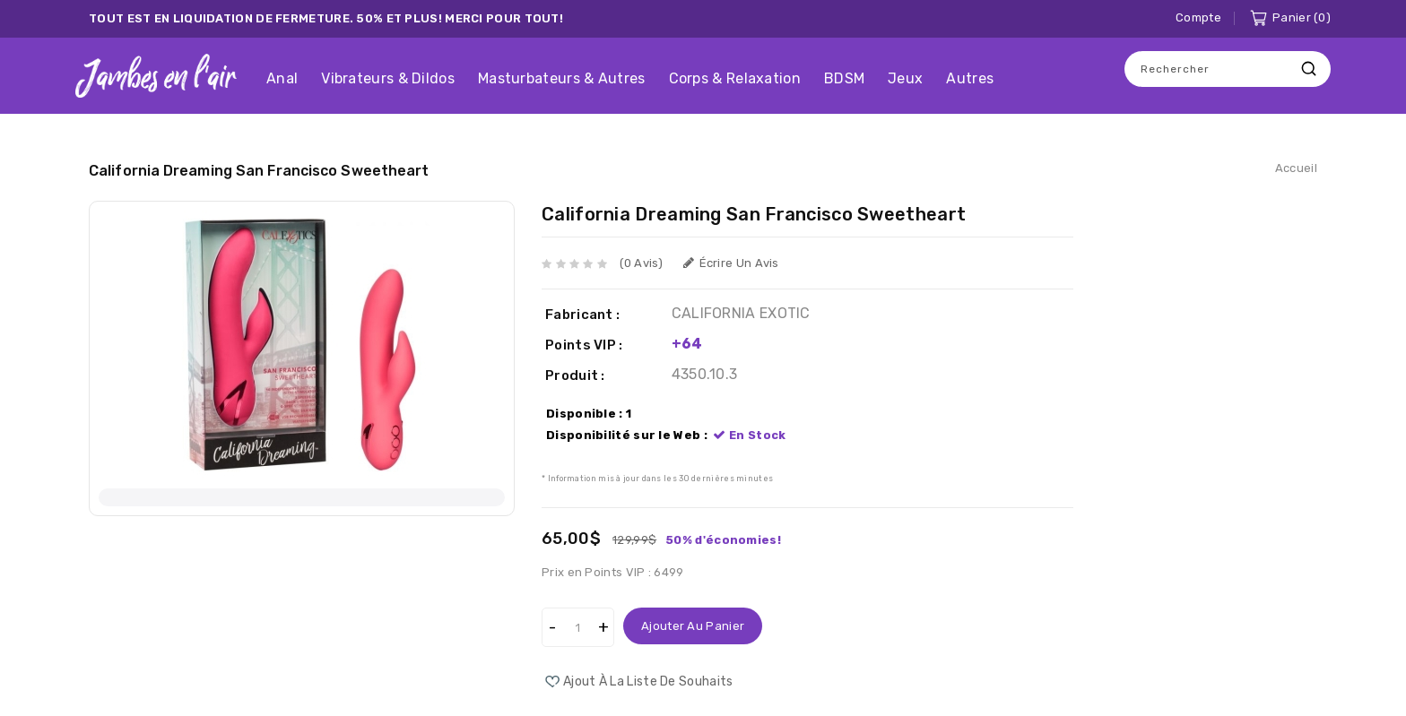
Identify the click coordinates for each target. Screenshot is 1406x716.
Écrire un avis (731, 263)
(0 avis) (641, 263)
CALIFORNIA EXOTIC (741, 313)
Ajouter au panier (692, 626)
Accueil (1296, 168)
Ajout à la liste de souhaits (648, 681)
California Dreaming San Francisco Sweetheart (259, 170)
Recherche (1308, 68)
